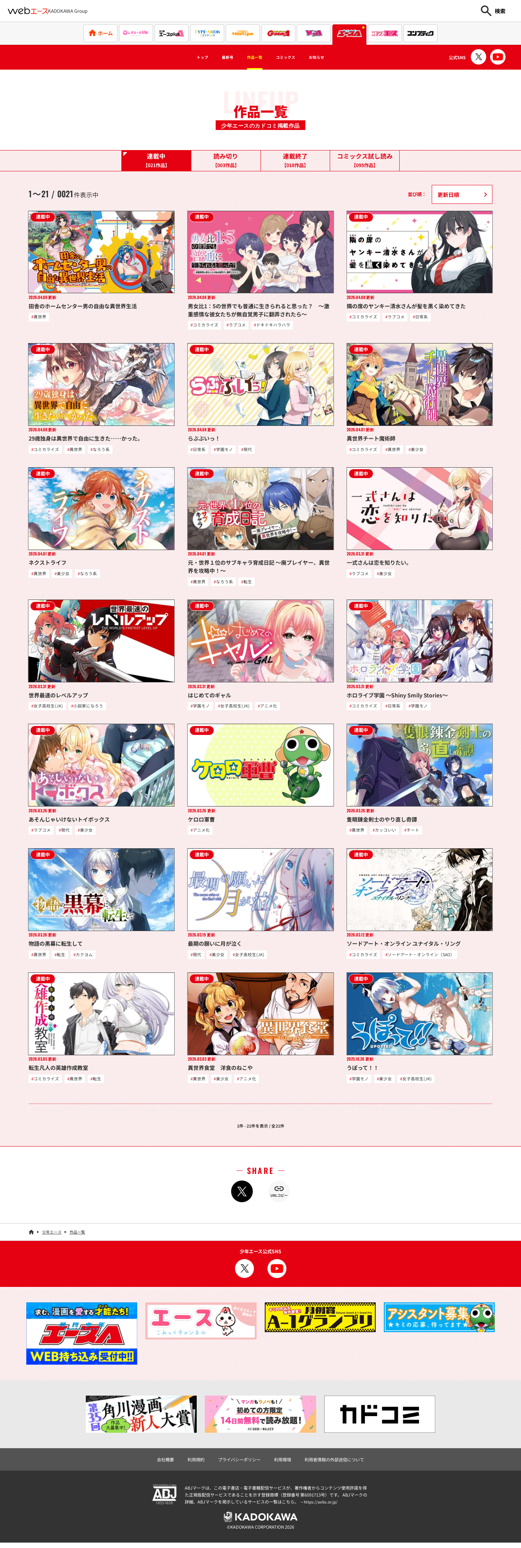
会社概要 (159, 1463)
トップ (184, 57)
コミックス (292, 57)
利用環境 (283, 1463)
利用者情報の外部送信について (338, 1463)
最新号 (216, 57)
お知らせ (334, 57)
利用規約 (191, 1463)
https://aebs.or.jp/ (321, 1506)
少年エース (51, 1236)
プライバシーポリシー (237, 1463)
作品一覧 (251, 57)
